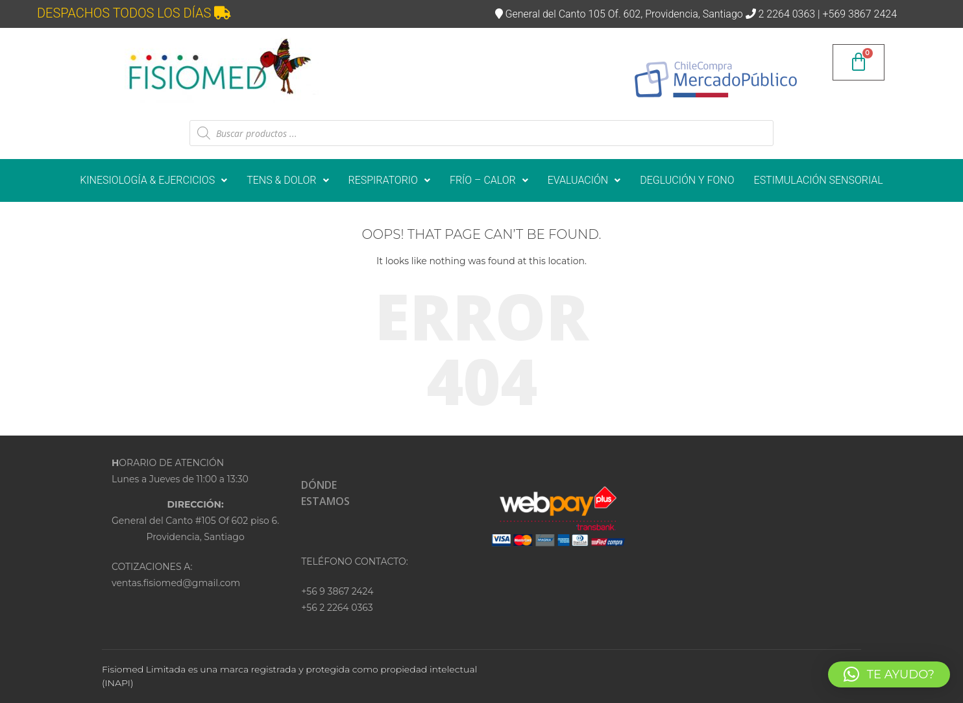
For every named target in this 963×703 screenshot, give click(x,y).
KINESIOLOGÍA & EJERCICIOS (153, 180)
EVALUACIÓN (584, 180)
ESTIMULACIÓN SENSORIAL (818, 180)
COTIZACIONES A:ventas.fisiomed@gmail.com (176, 575)
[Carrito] (858, 62)
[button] (153, 180)
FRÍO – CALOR (489, 180)
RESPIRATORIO (389, 180)
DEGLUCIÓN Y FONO (687, 180)
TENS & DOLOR (287, 180)
